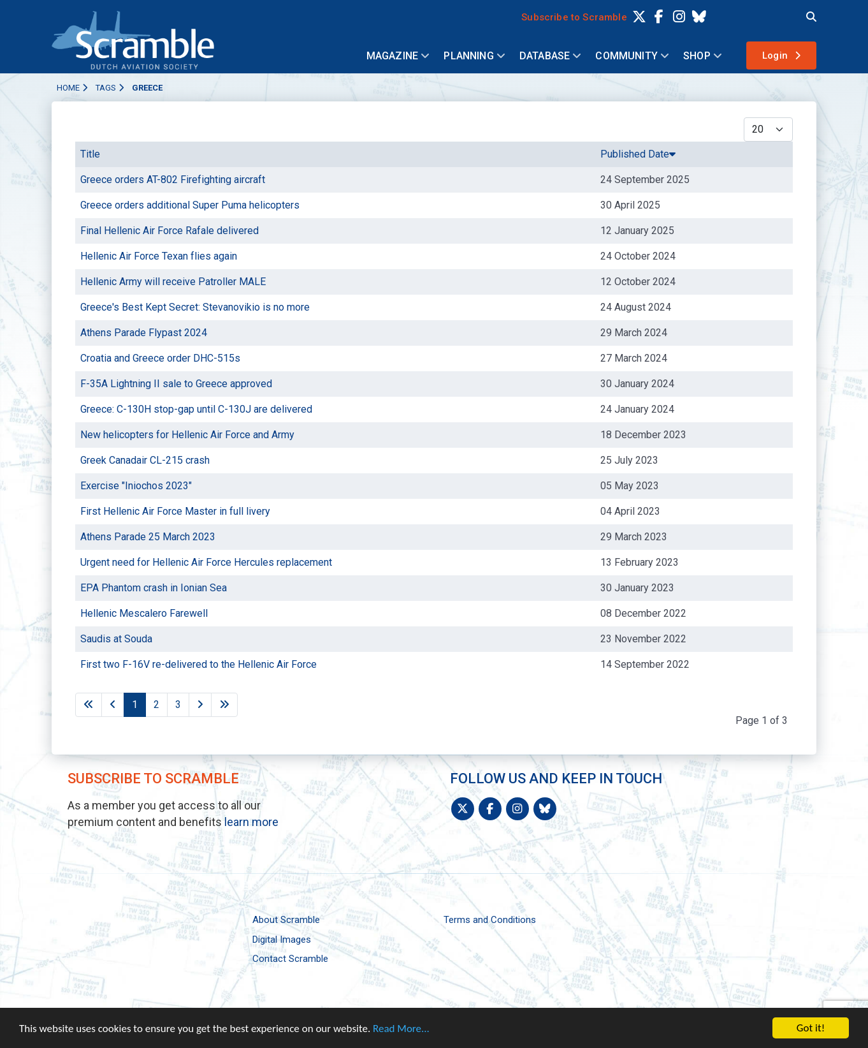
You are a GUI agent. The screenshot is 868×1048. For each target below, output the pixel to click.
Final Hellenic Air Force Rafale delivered (169, 231)
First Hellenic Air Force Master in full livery (175, 511)
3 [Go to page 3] (178, 704)
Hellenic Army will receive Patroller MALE (173, 282)
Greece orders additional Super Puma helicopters (190, 205)
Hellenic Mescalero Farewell (144, 613)
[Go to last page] (224, 705)
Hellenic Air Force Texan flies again (158, 256)
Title (90, 154)
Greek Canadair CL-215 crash (145, 460)
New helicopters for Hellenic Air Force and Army (187, 435)
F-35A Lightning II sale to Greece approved (176, 384)
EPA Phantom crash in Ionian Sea (153, 588)
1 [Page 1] (135, 704)
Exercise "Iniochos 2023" (136, 486)
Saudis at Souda (116, 639)
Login (775, 55)
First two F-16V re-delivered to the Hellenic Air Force (198, 664)
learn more (251, 822)
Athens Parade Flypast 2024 (143, 333)
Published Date (638, 154)
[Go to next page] (200, 705)
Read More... (401, 1028)
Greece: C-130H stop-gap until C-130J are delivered (196, 409)
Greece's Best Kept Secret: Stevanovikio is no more (195, 307)
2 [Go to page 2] (156, 704)
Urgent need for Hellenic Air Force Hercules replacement (206, 562)
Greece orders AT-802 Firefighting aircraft (172, 179)
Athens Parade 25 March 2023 (147, 537)
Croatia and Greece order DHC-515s (160, 358)
